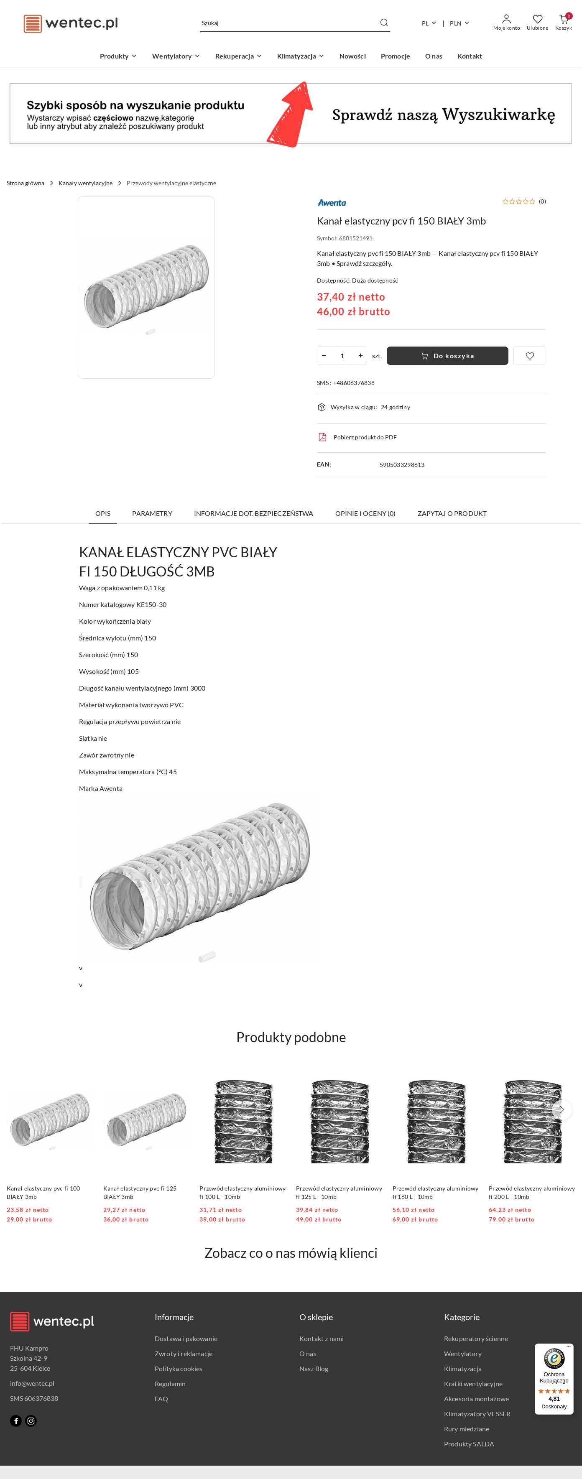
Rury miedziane (466, 1429)
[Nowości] (352, 56)
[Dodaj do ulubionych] (529, 356)
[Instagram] (31, 1421)
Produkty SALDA (469, 1444)
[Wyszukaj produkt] (295, 23)
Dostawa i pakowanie (186, 1338)
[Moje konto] (506, 23)
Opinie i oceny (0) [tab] (365, 513)
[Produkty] (118, 56)
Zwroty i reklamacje (183, 1353)
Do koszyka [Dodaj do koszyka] (448, 356)
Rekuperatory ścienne (476, 1338)
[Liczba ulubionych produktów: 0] (537, 23)
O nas (308, 1353)
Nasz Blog (313, 1368)
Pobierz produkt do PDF (357, 437)
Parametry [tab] (152, 513)
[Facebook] (16, 1421)
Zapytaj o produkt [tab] (452, 513)
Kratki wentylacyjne (473, 1383)
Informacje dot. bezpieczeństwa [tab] (254, 513)
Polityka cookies (179, 1368)
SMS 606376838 (34, 1398)
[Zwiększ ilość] (360, 356)
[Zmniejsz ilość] (323, 356)
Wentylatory (463, 1353)
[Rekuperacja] (238, 56)
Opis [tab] (103, 513)
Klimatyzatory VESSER (477, 1414)
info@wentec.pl (32, 1383)
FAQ (161, 1398)
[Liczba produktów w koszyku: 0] (563, 23)
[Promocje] (396, 56)
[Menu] (569, 1349)
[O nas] (434, 56)
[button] (146, 287)
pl (429, 23)
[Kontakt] (469, 56)
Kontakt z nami (321, 1338)
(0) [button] (542, 201)
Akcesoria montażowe (476, 1398)
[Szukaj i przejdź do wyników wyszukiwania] (384, 23)
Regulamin (170, 1383)
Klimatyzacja (463, 1368)
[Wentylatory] (176, 56)
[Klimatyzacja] (301, 56)
